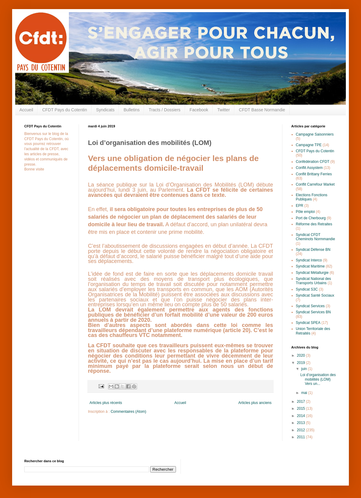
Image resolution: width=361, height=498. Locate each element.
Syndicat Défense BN (313, 249)
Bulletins (131, 109)
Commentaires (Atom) (128, 411)
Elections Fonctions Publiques (311, 197)
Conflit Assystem (309, 168)
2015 (301, 408)
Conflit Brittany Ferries (314, 174)
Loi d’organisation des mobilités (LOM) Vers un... (318, 379)
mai (304, 393)
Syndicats (105, 109)
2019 (301, 363)
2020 (301, 355)
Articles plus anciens (255, 403)
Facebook (199, 109)
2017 (301, 401)
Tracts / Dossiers (164, 109)
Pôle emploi (305, 212)
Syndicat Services (310, 306)
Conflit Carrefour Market (315, 184)
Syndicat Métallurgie (312, 273)
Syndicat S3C (307, 289)
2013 (301, 423)
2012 (301, 430)
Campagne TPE (309, 145)
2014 (301, 416)
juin (304, 369)
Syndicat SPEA (308, 323)
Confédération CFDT (312, 162)
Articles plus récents (105, 403)
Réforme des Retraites (314, 224)
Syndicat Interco (309, 260)
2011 (301, 437)
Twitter (223, 109)
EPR (299, 206)
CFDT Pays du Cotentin (64, 109)
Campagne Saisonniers (315, 134)
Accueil (26, 109)
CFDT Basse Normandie (262, 109)
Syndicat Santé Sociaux (315, 295)
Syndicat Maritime (310, 266)
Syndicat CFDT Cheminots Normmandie (315, 237)
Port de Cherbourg (311, 218)
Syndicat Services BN (313, 312)
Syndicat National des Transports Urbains (313, 281)
